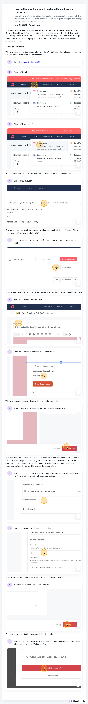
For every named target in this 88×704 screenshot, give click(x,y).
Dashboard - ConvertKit (29, 62)
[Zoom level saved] (78, 111)
